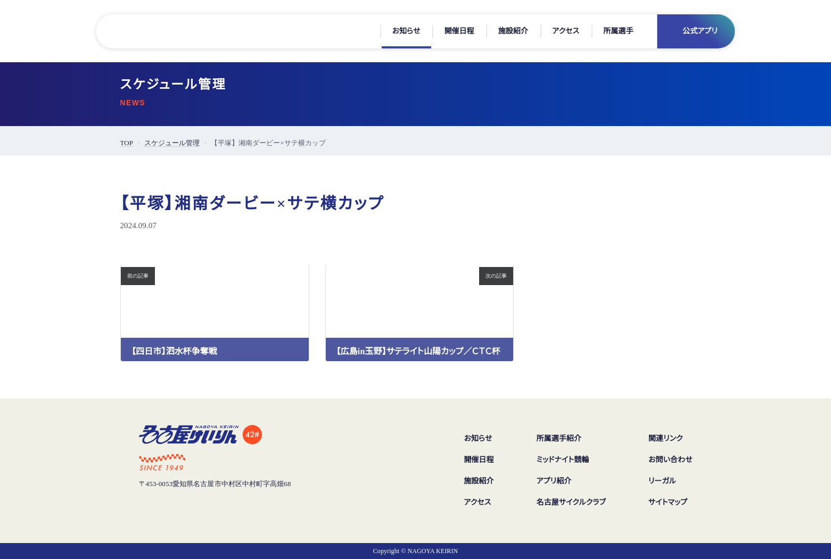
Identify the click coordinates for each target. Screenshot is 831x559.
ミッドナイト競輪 (561, 460)
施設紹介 (513, 31)
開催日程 (459, 31)
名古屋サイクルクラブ (569, 502)
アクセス (565, 31)
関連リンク (665, 438)
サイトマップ (668, 502)
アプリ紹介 (552, 481)
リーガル (662, 481)
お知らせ (406, 31)
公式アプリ (700, 31)
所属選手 (618, 31)
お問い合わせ (670, 460)
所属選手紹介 (556, 438)
